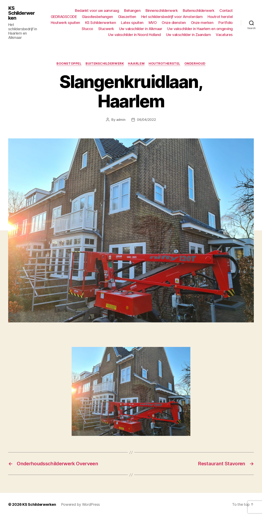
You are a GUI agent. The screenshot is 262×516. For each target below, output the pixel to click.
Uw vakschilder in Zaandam (188, 35)
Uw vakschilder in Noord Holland (134, 35)
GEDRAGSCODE (64, 17)
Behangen (132, 10)
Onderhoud (195, 63)
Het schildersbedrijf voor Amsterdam (172, 17)
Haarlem (136, 63)
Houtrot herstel (220, 17)
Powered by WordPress (80, 504)
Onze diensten (174, 22)
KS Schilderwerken (21, 13)
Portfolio (225, 22)
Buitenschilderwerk (198, 10)
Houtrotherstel (164, 63)
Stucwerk (106, 29)
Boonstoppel (68, 63)
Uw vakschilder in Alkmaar (140, 29)
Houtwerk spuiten (65, 22)
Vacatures (224, 35)
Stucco (87, 29)
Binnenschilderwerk (162, 10)
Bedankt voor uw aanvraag (97, 10)
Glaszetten (127, 17)
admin (120, 120)
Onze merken (202, 22)
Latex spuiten (132, 22)
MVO (153, 22)
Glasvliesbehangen (97, 17)
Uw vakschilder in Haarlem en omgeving (200, 29)
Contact (226, 10)
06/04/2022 (146, 120)
